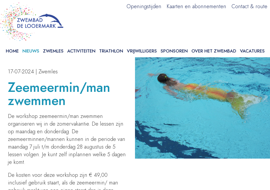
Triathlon (111, 51)
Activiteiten (81, 51)
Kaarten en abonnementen (196, 6)
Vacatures (252, 51)
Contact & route (249, 6)
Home (12, 51)
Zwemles (53, 51)
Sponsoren (174, 51)
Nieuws (30, 51)
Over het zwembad (213, 51)
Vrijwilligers (142, 51)
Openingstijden (144, 6)
